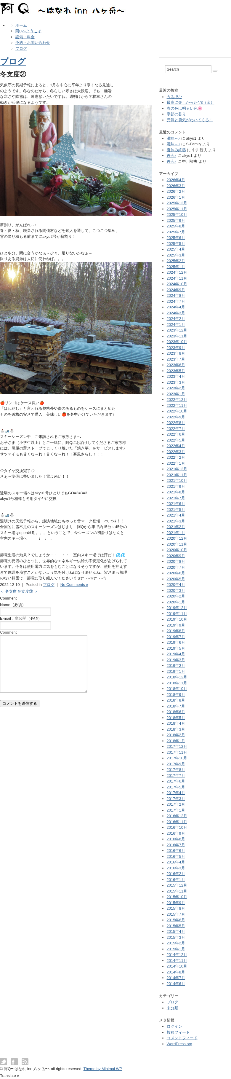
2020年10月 (177, 550)
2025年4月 (176, 249)
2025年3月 (176, 255)
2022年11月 (177, 405)
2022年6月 (176, 434)
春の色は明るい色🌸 (184, 108)
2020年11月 (177, 544)
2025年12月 (177, 203)
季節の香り (176, 114)
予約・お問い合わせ (32, 42)
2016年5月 (176, 856)
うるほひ (174, 97)
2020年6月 (176, 573)
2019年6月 (176, 642)
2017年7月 (176, 775)
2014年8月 (176, 972)
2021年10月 (177, 480)
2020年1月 (176, 602)
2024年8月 (176, 295)
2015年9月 (176, 903)
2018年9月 (176, 694)
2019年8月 (176, 631)
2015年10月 (177, 897)
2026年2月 (176, 191)
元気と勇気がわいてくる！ (190, 120)
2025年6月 (176, 237)
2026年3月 (176, 186)
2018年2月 (176, 735)
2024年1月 (176, 324)
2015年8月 (176, 908)
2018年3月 (176, 729)
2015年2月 (176, 943)
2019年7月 (176, 637)
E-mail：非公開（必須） (21, 618)
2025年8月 (176, 226)
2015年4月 (176, 931)
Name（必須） (13, 605)
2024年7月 (176, 301)
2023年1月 (176, 394)
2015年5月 (176, 926)
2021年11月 (177, 475)
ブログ (21, 48)
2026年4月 (176, 180)
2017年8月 (176, 769)
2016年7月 (176, 845)
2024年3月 (176, 313)
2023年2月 (176, 388)
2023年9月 (176, 347)
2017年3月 (176, 798)
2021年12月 (177, 469)
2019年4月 (176, 654)
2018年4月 (176, 723)
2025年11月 (177, 209)
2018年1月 (176, 741)
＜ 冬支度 (8, 591)
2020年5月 (176, 579)
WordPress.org (179, 1044)
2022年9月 (176, 417)
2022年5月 (176, 440)
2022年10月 (177, 411)
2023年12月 (177, 330)
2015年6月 (176, 920)
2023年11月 (177, 336)
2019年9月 (176, 625)
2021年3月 (176, 521)
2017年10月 (177, 758)
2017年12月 (177, 746)
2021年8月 (176, 492)
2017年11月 (177, 752)
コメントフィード (182, 1038)
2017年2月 (176, 804)
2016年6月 (176, 850)
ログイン (174, 1026)
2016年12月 (177, 816)
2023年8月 (176, 353)
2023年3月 (176, 382)
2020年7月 (176, 567)
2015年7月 (176, 914)
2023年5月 (176, 371)
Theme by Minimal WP (103, 1069)
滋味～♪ (173, 138)
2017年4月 (176, 792)
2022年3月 (176, 452)
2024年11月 (177, 278)
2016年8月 (176, 839)
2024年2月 (176, 318)
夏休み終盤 (176, 150)
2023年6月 (176, 365)
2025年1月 (176, 266)
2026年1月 (176, 197)
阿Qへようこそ (28, 31)
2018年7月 (176, 706)
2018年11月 (177, 683)
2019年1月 (176, 671)
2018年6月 (176, 712)
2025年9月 (176, 220)
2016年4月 (176, 862)
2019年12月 (177, 607)
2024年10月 (177, 284)
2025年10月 (177, 214)
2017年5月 (176, 787)
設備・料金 (25, 37)
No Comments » (74, 584)
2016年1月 (176, 879)
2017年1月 (176, 810)
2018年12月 (177, 677)
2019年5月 (176, 648)
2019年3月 (176, 660)
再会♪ (172, 155)
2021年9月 (176, 486)
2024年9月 (176, 290)
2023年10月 (177, 342)
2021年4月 (176, 515)
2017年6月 (176, 781)
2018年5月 (176, 717)
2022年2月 (176, 457)
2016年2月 (176, 873)
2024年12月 (177, 272)
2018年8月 (176, 700)
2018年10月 (177, 688)
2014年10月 (177, 966)
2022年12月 (177, 399)
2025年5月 (176, 243)
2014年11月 (177, 960)
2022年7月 (176, 428)
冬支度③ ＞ (27, 591)
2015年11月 (177, 891)
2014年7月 (176, 978)
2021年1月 (176, 532)
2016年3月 (176, 868)
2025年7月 (176, 232)
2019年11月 (177, 613)
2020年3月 (176, 590)
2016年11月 (177, 822)
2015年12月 (177, 885)
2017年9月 (176, 764)
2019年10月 (177, 619)
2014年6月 (176, 983)
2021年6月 (176, 503)
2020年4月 (176, 584)
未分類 (172, 1008)
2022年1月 (176, 463)
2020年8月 (176, 561)
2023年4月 (176, 376)
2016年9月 (176, 833)
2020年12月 (177, 538)
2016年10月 (177, 827)
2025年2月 (176, 261)
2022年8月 (176, 422)
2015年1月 (176, 949)
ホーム (21, 25)
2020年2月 (176, 596)
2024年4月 (176, 307)
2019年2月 (176, 665)
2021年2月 (176, 527)
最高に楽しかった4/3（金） (190, 102)
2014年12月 (177, 954)
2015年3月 (176, 937)
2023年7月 (176, 359)
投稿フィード (178, 1032)
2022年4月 (176, 446)
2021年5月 (176, 509)
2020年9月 (176, 556)
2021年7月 (176, 498)
